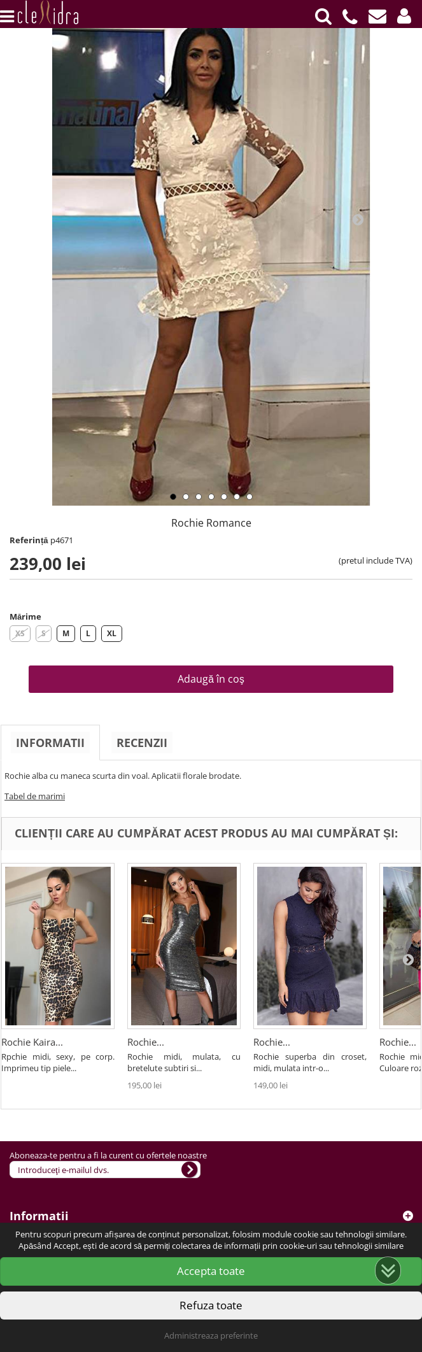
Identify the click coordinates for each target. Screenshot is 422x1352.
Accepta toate (211, 1270)
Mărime (25, 616)
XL (111, 633)
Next (357, 219)
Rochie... (145, 1041)
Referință (29, 540)
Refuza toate (211, 1305)
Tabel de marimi (34, 796)
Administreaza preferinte (211, 1335)
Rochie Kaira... (32, 1041)
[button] (404, 16)
